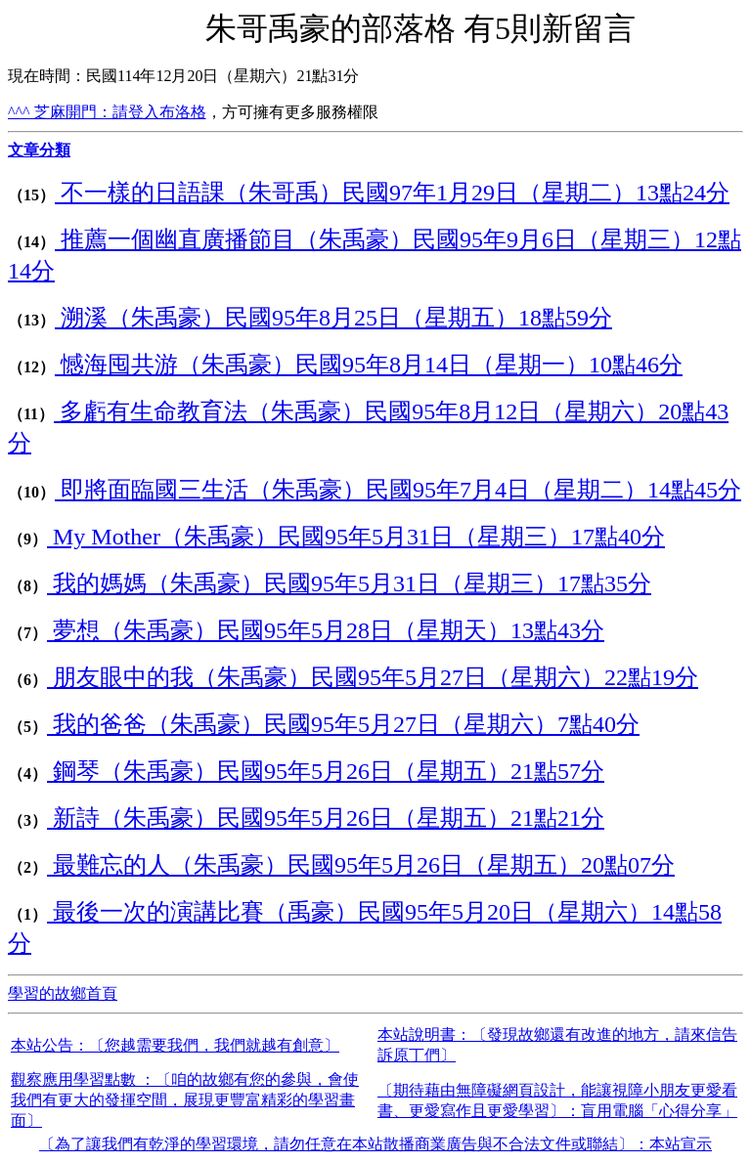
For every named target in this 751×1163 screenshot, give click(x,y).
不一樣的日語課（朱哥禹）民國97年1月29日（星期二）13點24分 (392, 192)
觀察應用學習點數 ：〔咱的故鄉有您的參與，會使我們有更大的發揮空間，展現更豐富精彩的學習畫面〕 (185, 1100)
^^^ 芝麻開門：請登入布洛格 (107, 112)
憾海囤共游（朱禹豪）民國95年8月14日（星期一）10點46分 (369, 364)
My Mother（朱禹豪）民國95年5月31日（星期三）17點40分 (356, 536)
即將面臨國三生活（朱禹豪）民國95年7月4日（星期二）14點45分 (398, 489)
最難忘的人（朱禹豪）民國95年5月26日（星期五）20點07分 (361, 865)
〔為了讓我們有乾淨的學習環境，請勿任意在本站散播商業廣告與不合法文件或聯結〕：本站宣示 (375, 1144)
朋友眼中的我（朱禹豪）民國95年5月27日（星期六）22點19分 (372, 677)
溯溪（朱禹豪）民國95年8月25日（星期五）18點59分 (333, 317)
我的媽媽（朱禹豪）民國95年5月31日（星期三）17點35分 (349, 583)
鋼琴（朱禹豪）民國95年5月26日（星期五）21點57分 (325, 771)
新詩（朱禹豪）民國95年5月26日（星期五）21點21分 (325, 818)
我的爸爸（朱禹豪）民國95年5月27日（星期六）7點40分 (343, 724)
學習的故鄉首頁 (62, 993)
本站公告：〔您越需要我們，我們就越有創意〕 (175, 1045)
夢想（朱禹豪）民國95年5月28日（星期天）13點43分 (325, 630)
